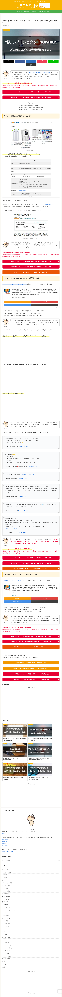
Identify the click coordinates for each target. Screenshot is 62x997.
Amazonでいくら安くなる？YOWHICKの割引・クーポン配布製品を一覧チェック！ (31, 88)
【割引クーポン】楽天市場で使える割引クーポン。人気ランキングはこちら (31, 676)
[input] (31, 832)
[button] (55, 61)
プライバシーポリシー (7, 823)
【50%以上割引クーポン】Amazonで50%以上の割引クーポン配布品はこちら (31, 665)
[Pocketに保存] (35, 61)
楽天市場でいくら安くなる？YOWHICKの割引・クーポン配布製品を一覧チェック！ (31, 93)
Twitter (3, 805)
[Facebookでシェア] (16, 61)
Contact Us (4, 813)
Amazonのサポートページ (51, 201)
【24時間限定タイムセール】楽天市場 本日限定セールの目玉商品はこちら (31, 670)
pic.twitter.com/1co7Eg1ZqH (11, 525)
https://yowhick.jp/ (22, 187)
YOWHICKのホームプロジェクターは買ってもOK (31, 106)
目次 (29, 99)
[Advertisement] (31, 699)
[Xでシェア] (7, 61)
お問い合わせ (5, 811)
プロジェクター (6, 681)
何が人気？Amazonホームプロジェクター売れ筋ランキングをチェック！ (31, 268)
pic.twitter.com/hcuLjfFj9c (28, 471)
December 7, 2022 (22, 475)
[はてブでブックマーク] (26, 61)
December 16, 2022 (21, 529)
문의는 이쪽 (5, 817)
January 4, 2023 (24, 443)
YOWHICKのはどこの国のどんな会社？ (29, 102)
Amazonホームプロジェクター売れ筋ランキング (39, 68)
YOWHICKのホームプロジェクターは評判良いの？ (31, 104)
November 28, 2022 (23, 507)
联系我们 (4, 815)
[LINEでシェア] (45, 61)
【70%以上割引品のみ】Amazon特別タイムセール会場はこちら (31, 659)
